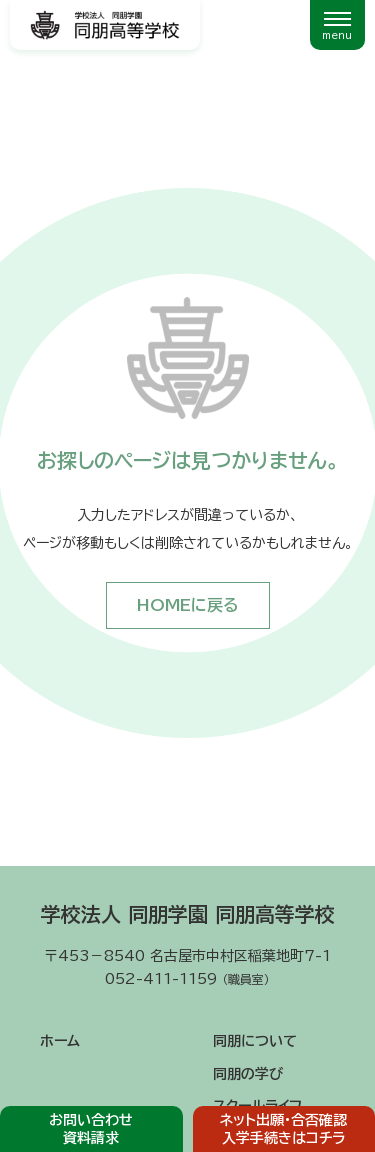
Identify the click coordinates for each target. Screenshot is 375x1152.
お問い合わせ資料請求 (91, 1129)
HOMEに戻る (188, 605)
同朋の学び (248, 1074)
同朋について (255, 1041)
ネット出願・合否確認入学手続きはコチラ (283, 1129)
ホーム (60, 1041)
